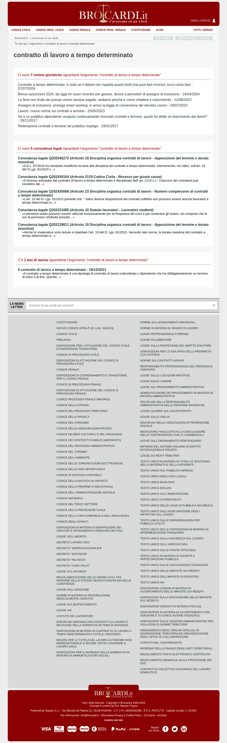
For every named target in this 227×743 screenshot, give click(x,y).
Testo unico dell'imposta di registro (169, 576)
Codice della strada (73, 405)
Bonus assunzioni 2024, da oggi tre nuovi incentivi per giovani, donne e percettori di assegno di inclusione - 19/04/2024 (109, 94)
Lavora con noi (113, 720)
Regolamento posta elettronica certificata (175, 654)
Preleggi (64, 339)
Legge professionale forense (164, 334)
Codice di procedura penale (79, 384)
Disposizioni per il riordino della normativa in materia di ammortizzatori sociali (93, 654)
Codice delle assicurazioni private (84, 428)
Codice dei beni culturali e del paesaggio (89, 434)
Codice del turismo (72, 451)
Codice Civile (21, 29)
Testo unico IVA (152, 582)
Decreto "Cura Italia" (73, 565)
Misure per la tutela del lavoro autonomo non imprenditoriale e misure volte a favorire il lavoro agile (94, 643)
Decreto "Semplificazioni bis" (79, 548)
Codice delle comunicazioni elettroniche (90, 463)
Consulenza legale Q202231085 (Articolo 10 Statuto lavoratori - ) (86, 210)
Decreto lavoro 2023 (73, 542)
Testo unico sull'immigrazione (164, 493)
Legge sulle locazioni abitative (165, 375)
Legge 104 (64, 610)
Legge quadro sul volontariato (165, 411)
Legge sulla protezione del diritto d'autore (175, 345)
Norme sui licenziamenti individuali (167, 322)
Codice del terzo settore (77, 504)
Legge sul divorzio (72, 571)
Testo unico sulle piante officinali (168, 550)
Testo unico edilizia (155, 488)
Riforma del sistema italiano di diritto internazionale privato (170, 448)
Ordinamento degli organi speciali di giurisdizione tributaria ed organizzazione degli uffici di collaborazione (174, 633)
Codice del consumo (73, 422)
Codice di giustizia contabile (79, 475)
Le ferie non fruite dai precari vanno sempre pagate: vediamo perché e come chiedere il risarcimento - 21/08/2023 (104, 100)
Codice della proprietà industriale (85, 486)
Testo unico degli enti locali (163, 476)
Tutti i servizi (203, 29)
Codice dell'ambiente (73, 457)
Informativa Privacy (112, 715)
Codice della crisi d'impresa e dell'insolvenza (93, 515)
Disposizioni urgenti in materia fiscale (170, 606)
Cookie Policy (134, 715)
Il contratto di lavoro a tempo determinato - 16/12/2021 (62, 270)
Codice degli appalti (72, 521)
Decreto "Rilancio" (71, 559)
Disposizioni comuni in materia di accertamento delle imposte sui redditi (172, 590)
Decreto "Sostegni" (72, 554)
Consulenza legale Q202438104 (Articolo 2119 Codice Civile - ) (90, 177)
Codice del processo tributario (82, 411)
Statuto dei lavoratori (75, 616)
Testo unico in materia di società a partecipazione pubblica (167, 557)
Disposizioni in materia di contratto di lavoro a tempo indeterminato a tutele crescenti (94, 632)
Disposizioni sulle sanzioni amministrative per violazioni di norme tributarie (176, 623)
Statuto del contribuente (161, 642)
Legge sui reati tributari (159, 455)
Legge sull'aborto (71, 536)
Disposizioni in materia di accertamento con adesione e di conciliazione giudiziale (175, 614)
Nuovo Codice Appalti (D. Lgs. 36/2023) (85, 328)
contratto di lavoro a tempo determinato (70, 43)
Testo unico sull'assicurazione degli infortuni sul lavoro (170, 513)
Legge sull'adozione (73, 589)
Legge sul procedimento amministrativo (172, 387)
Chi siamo (149, 715)
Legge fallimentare (155, 339)
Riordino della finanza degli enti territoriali (176, 648)
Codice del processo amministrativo (86, 446)
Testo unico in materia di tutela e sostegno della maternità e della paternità (175, 463)
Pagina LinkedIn (184, 727)
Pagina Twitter (175, 727)
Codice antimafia (70, 498)
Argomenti (35, 43)
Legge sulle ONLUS (155, 416)
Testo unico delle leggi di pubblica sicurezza (176, 505)
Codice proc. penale (111, 29)
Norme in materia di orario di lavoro (169, 328)
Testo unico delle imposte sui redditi (170, 570)
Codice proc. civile (50, 29)
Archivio (162, 715)
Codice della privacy (73, 416)
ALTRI (159, 29)
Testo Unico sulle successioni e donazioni (174, 565)
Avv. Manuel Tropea (126, 705)
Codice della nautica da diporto (82, 480)
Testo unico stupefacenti (160, 499)
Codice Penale (79, 29)
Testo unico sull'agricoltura (164, 544)
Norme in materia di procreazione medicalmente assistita (83, 597)
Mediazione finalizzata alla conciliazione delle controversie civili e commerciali (172, 433)
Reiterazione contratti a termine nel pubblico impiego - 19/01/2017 (68, 126)
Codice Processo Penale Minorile (83, 399)
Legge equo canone (156, 381)
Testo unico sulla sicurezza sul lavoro (172, 538)
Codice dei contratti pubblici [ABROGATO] (89, 440)
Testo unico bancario (157, 482)
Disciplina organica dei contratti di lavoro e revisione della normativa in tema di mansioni (92, 623)
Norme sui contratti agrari (162, 360)
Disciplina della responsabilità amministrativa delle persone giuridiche (172, 403)
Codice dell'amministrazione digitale (86, 492)
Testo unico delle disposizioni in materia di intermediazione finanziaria (174, 531)
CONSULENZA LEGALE (194, 38)
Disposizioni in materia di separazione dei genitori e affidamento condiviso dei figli (90, 529)
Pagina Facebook (165, 727)
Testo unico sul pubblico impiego (166, 470)
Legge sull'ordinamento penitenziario (170, 440)
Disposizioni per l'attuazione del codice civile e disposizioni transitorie (93, 347)
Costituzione (140, 29)
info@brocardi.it (89, 715)
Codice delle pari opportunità (81, 469)
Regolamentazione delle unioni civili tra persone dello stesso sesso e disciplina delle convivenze (94, 580)
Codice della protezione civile (81, 510)
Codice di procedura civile (78, 354)
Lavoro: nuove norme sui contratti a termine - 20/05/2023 (61, 111)
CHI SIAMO (163, 38)
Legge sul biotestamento (77, 604)
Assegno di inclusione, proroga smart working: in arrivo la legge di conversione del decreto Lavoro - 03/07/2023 (103, 105)
